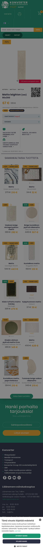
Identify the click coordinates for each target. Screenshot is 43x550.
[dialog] (21, 275)
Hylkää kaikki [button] (21, 541)
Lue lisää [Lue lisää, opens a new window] (18, 531)
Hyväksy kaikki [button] (22, 536)
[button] (21, 546)
